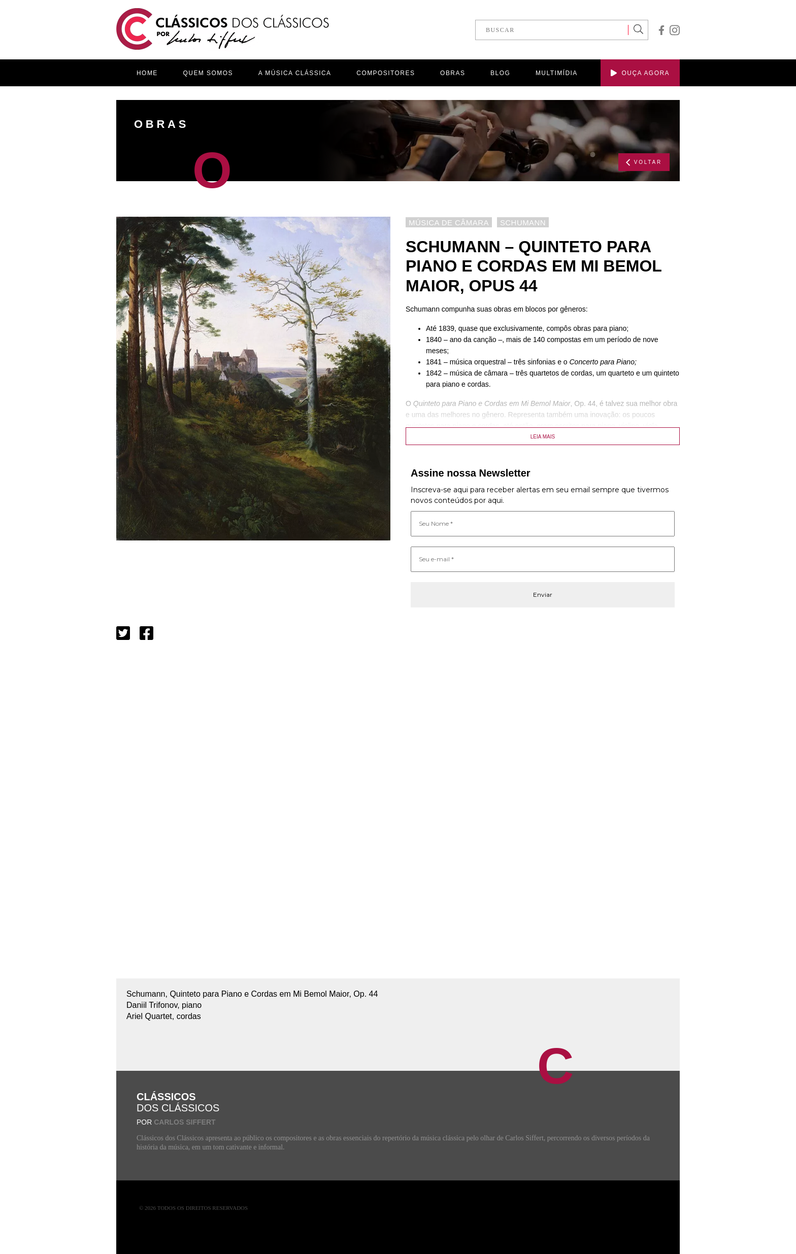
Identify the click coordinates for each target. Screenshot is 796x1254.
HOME (147, 73)
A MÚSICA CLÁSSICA (294, 73)
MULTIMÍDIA (557, 73)
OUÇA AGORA (640, 73)
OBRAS (452, 73)
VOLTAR (644, 162)
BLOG (500, 73)
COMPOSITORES (385, 73)
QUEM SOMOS (208, 73)
